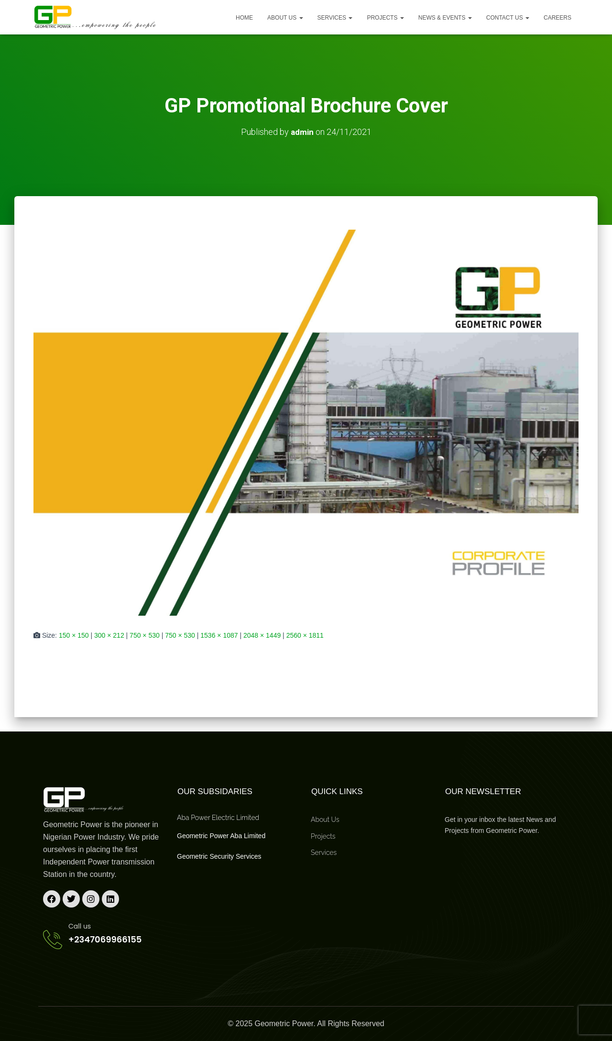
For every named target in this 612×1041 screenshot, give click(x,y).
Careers (557, 17)
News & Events (445, 17)
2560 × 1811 (305, 635)
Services (335, 17)
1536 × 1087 (219, 635)
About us (285, 17)
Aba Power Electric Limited (218, 817)
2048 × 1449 (262, 635)
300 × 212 (109, 635)
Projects (385, 17)
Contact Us (507, 17)
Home (244, 17)
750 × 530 (145, 635)
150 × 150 (74, 635)
